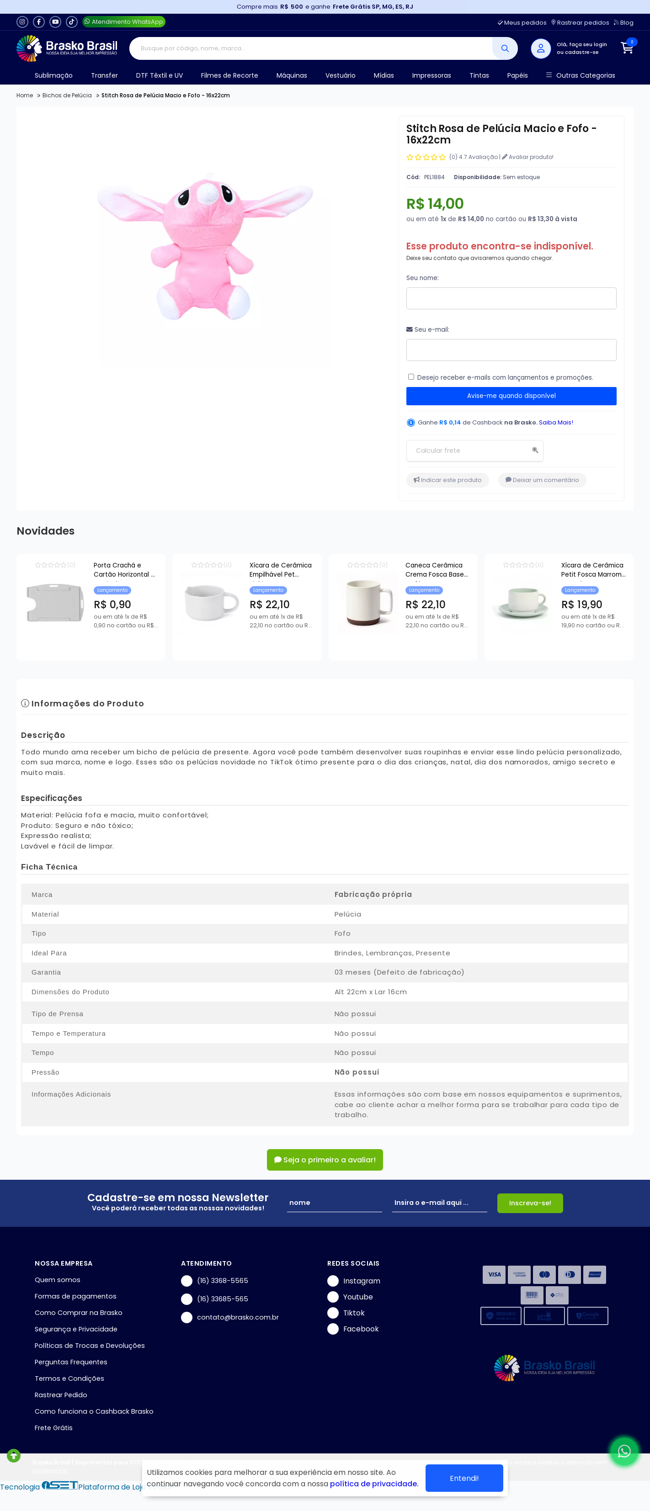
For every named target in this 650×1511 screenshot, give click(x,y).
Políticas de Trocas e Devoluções (90, 1345)
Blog (624, 22)
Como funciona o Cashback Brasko (94, 1411)
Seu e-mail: (427, 329)
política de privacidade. (374, 1484)
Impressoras (431, 75)
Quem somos (57, 1279)
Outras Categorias (580, 75)
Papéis (517, 75)
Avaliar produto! (528, 157)
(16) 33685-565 (214, 1299)
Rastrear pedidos (580, 22)
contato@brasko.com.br (230, 1317)
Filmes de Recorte (229, 75)
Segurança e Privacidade (76, 1329)
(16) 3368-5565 (214, 1281)
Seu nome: (422, 278)
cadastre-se (582, 52)
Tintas (479, 75)
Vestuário (340, 75)
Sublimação (54, 75)
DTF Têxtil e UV (159, 75)
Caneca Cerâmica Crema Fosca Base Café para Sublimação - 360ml (571, 571)
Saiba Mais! (556, 422)
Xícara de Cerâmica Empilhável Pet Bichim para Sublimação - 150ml (361, 571)
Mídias (384, 75)
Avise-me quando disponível (511, 396)
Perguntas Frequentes (71, 1362)
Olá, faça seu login (582, 44)
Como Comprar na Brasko (79, 1312)
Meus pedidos (522, 22)
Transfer (104, 75)
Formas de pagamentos (76, 1296)
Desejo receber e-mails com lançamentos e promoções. (505, 377)
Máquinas (292, 75)
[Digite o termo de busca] (311, 48)
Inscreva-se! (530, 1203)
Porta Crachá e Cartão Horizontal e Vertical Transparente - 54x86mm (157, 571)
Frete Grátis (54, 1427)
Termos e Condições (69, 1378)
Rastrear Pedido (61, 1395)
